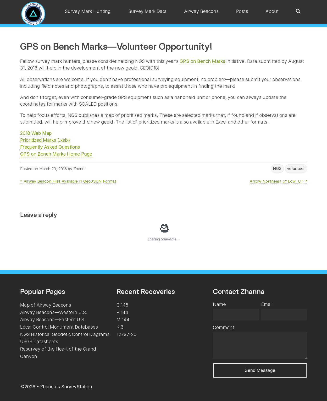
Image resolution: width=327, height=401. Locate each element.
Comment (223, 327)
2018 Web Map (36, 133)
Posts (242, 11)
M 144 (122, 319)
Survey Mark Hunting (88, 11)
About (272, 11)
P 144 (122, 312)
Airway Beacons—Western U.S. (53, 312)
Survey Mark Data (147, 11)
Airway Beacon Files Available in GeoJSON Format (70, 181)
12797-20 (126, 334)
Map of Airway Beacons (45, 305)
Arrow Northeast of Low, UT (277, 181)
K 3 (119, 327)
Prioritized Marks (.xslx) (45, 140)
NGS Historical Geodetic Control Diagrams (65, 334)
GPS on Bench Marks (202, 61)
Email (267, 304)
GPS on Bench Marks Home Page (56, 154)
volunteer (296, 168)
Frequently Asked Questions (50, 147)
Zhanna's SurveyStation (66, 387)
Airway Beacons (201, 11)
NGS (277, 168)
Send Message (260, 370)
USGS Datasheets (39, 341)
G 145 (122, 305)
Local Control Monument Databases (59, 327)
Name (219, 304)
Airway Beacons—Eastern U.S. (53, 319)
